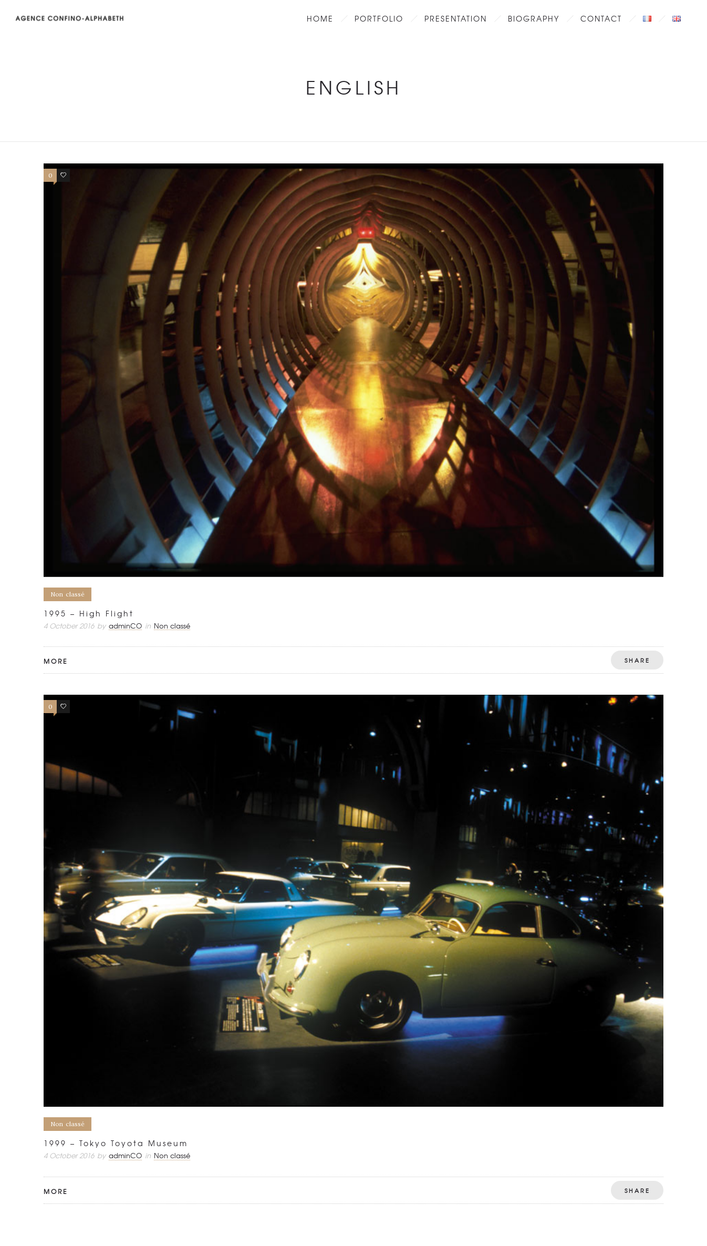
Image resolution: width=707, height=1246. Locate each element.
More (56, 661)
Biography (533, 18)
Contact (601, 18)
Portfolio (379, 18)
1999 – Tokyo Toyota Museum (116, 1143)
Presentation (455, 18)
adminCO (125, 626)
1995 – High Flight (89, 613)
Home (320, 18)
